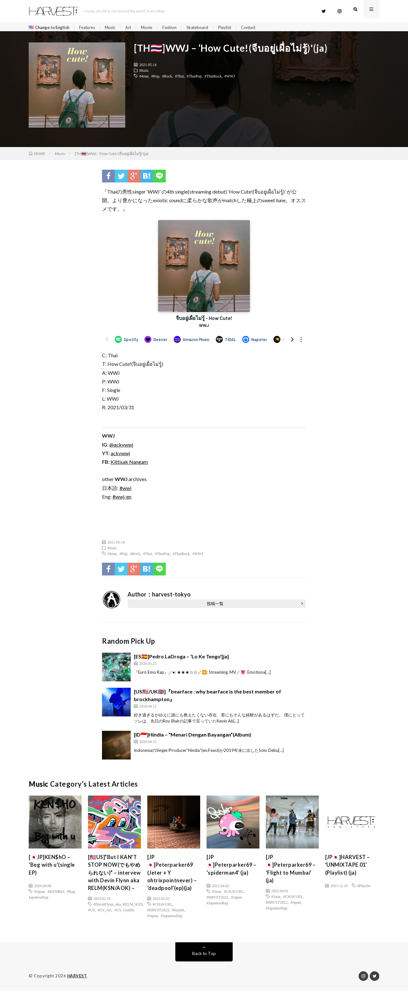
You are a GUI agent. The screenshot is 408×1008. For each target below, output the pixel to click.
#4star (144, 78)
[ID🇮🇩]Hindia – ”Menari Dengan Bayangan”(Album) (192, 737)
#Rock (167, 78)
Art (135, 27)
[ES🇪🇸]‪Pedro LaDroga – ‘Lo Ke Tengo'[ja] (181, 659)
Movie (155, 27)
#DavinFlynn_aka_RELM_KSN (118, 928)
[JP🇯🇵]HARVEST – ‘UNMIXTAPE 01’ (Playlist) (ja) (349, 868)
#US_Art (104, 933)
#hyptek (178, 925)
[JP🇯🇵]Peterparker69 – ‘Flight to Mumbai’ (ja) (290, 872)
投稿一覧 (215, 605)
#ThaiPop (194, 78)
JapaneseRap (38, 899)
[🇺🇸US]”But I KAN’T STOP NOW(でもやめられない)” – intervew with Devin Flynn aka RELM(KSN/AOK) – (114, 885)
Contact (261, 27)
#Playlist (364, 888)
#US (91, 933)
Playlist (236, 27)
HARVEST (77, 993)
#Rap (71, 893)
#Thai (179, 78)
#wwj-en (122, 499)
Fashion (178, 27)
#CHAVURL (162, 919)
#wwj (125, 490)
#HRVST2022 (217, 899)
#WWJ (229, 78)
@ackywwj (121, 447)
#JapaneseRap (171, 930)
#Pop (155, 78)
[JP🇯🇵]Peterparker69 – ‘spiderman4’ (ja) (231, 868)
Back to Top (204, 971)
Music (116, 27)
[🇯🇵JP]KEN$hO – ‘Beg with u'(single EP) (54, 868)
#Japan (39, 893)
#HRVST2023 (158, 925)
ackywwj (120, 455)
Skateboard (207, 27)
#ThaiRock (213, 78)
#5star (216, 893)
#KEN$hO (55, 893)
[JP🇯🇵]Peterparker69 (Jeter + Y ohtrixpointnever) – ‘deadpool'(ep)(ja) (172, 881)
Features (92, 27)
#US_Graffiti (124, 933)
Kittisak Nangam (129, 464)
